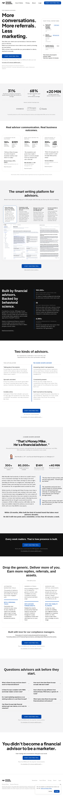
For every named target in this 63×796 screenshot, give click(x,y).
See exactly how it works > (31, 270)
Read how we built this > (8, 330)
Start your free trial (52, 2)
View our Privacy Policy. (46, 788)
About (34, 3)
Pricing (27, 3)
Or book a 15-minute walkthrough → (11, 62)
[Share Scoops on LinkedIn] (60, 784)
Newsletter (35, 780)
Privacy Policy (5, 784)
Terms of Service (14, 784)
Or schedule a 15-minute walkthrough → (31, 417)
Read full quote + (8, 166)
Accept (56, 791)
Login (39, 3)
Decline (50, 791)
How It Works (19, 3)
